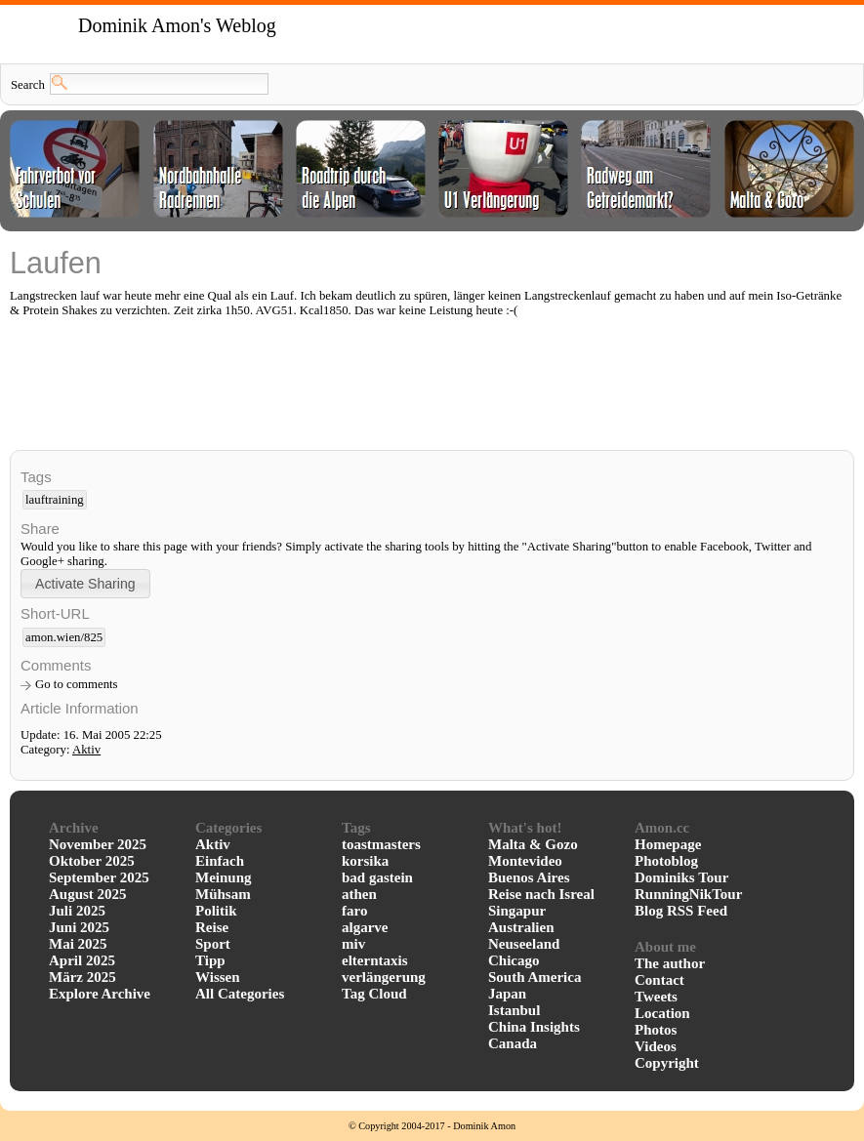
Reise (211, 927)
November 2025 (97, 844)
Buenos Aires (529, 877)
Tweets (656, 996)
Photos (656, 1030)
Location (662, 1013)
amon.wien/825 (64, 637)
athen (359, 894)
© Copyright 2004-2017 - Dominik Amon (432, 1126)
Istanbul (514, 1010)
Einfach (219, 861)
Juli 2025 (77, 910)
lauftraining (54, 500)
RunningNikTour (688, 894)
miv (353, 944)
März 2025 (82, 977)
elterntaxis (374, 960)
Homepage (668, 844)
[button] (85, 583)
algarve (365, 927)
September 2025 (99, 877)
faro (354, 910)
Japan (507, 993)
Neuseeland (523, 944)
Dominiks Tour (681, 877)
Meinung (223, 877)
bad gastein (377, 877)
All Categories (239, 993)
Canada (512, 1043)
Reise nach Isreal (541, 894)
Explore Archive (99, 993)
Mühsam (223, 894)
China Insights (534, 1027)
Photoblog (666, 861)
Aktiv (86, 749)
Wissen (217, 977)
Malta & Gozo (533, 844)
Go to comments (76, 684)
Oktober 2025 (92, 861)
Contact (659, 980)
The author (670, 963)
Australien (521, 927)
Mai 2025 (78, 944)
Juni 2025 (79, 927)
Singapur (517, 910)
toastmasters (381, 844)
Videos (656, 1046)
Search (28, 85)
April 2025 (82, 960)
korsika (365, 861)
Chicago (514, 960)
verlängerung (384, 977)
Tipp (210, 960)
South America (534, 977)
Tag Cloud (374, 993)
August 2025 (88, 894)
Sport (212, 944)
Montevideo (525, 861)
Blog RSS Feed (681, 910)
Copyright (667, 1063)
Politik (216, 910)
